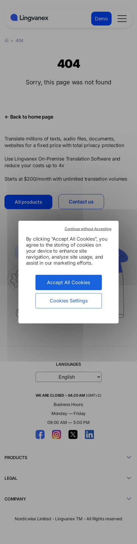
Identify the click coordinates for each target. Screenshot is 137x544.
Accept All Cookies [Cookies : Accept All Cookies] (68, 282)
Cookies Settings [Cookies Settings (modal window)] (69, 301)
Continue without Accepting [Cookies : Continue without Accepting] (88, 228)
